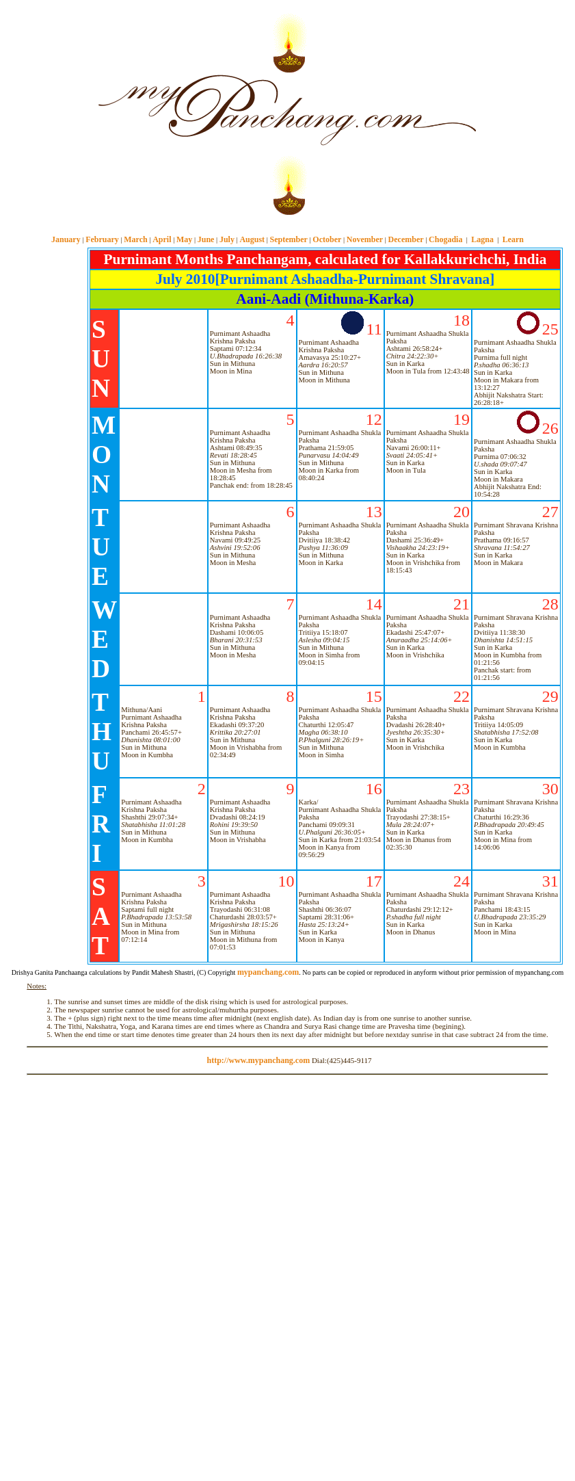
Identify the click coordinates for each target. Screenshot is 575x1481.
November (365, 239)
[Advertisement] (47, 110)
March (135, 239)
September (289, 239)
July (227, 239)
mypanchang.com (287, 225)
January (66, 239)
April (161, 239)
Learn (513, 239)
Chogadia (445, 239)
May (184, 239)
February (102, 239)
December (406, 239)
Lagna (482, 239)
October (326, 239)
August (252, 239)
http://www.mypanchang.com (258, 1060)
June (206, 239)
